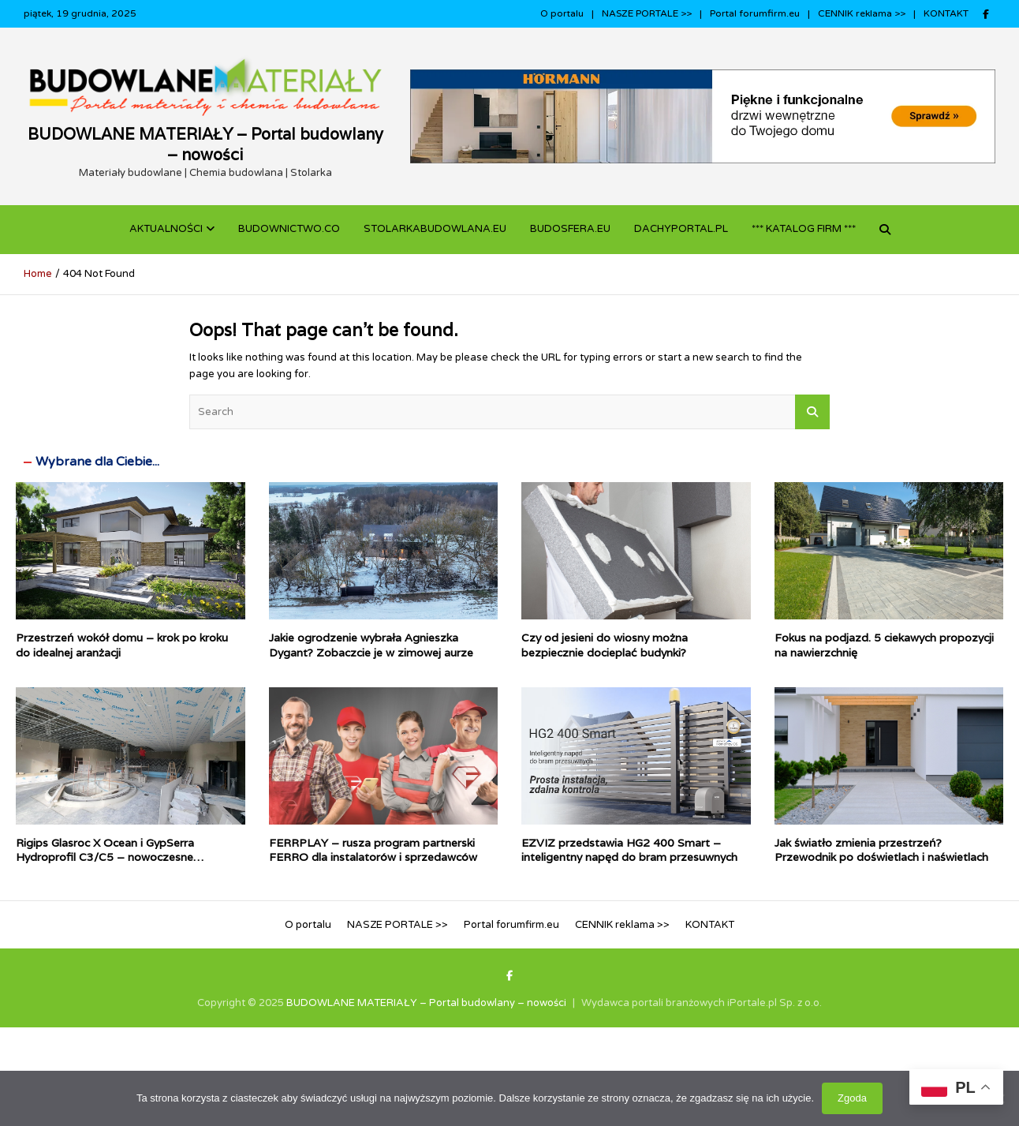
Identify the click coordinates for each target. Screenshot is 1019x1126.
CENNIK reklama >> (861, 13)
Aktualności (166, 229)
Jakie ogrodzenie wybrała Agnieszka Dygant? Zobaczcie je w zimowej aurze (371, 644)
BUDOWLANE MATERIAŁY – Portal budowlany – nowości (205, 144)
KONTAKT (946, 13)
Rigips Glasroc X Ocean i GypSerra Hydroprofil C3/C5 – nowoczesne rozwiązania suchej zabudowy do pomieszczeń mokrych (105, 864)
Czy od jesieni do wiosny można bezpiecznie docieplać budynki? (604, 644)
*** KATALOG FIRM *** (804, 229)
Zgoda (852, 1098)
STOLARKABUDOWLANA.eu (435, 229)
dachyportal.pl (681, 229)
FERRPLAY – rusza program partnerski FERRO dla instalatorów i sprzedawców (373, 850)
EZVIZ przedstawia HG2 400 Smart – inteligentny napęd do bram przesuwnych (629, 850)
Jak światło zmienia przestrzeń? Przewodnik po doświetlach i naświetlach (881, 850)
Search (812, 412)
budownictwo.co (289, 229)
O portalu (562, 13)
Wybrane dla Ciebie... (97, 461)
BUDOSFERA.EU (570, 229)
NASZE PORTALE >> (647, 13)
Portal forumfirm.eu (755, 13)
